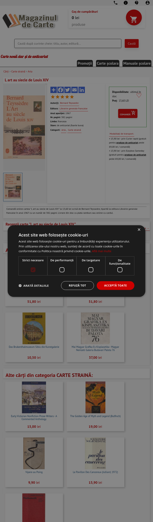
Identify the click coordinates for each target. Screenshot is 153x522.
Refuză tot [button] (77, 285)
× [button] (138, 229)
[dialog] (76, 261)
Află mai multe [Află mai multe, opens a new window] (102, 251)
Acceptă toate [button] (115, 285)
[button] (34, 285)
